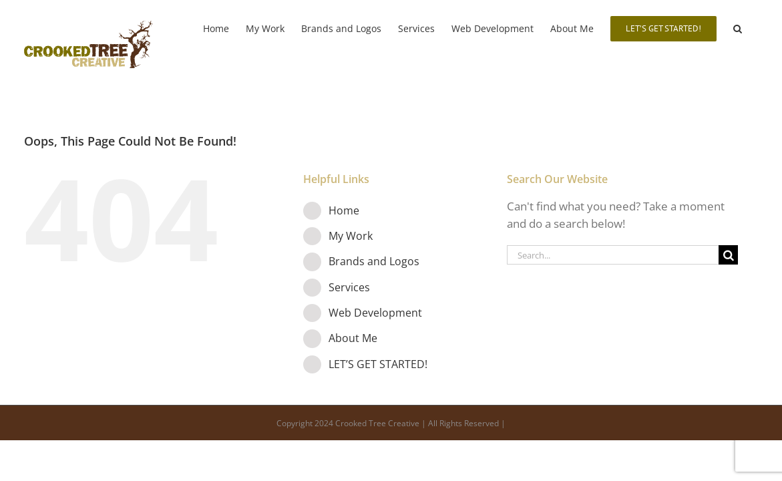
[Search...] (613, 255)
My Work (351, 235)
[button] (754, 28)
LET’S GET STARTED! (378, 364)
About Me (353, 338)
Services (349, 287)
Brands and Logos (374, 261)
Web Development (375, 312)
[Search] (728, 255)
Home (344, 210)
